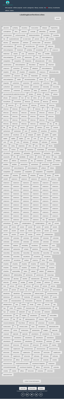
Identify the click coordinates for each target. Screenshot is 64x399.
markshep (15, 282)
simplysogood (6, 249)
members (31, 157)
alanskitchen (35, 249)
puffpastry (43, 168)
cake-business (47, 42)
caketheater (25, 42)
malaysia (41, 79)
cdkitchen (39, 157)
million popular (17, 7)
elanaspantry (30, 149)
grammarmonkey (36, 330)
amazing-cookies (49, 301)
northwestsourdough (20, 35)
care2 (26, 131)
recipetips (54, 345)
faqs (32, 160)
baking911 (46, 297)
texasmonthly (6, 157)
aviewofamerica (33, 315)
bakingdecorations (7, 304)
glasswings (16, 278)
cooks (23, 53)
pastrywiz (37, 38)
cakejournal (23, 31)
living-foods (42, 64)
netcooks (50, 319)
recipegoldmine (6, 61)
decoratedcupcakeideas (30, 79)
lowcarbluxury (35, 245)
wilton (16, 31)
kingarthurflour (54, 27)
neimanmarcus (42, 123)
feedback (41, 388)
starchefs (57, 223)
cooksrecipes (45, 75)
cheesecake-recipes (30, 308)
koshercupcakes (28, 301)
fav (46, 7)
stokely (11, 308)
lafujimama (15, 245)
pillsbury (5, 146)
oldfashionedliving (18, 275)
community (55, 127)
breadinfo (24, 315)
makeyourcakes (28, 57)
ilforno (39, 53)
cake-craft (47, 304)
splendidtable (22, 157)
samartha (15, 53)
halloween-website (39, 293)
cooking (13, 146)
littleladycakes (28, 61)
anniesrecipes (41, 323)
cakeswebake (52, 31)
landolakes (49, 160)
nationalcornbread (7, 35)
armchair (19, 57)
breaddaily (47, 53)
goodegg (23, 282)
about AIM (23, 388)
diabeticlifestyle (52, 219)
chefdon (39, 304)
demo (12, 10)
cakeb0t (19, 79)
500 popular (8, 7)
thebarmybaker (34, 75)
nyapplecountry (16, 349)
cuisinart (21, 149)
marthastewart (6, 131)
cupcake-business (7, 64)
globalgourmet (51, 271)
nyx (47, 50)
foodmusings (27, 297)
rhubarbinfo (6, 72)
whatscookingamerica (8, 46)
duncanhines (24, 27)
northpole (26, 249)
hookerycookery (7, 326)
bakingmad (44, 27)
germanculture (17, 249)
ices (44, 38)
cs (3, 105)
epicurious (5, 42)
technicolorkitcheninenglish (22, 363)
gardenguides (17, 153)
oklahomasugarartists (30, 319)
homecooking (46, 86)
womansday (45, 345)
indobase (52, 168)
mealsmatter (47, 312)
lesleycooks (46, 278)
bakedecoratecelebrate (34, 35)
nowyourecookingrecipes (9, 323)
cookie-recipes (17, 297)
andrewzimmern (6, 223)
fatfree (50, 61)
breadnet (24, 304)
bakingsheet (35, 68)
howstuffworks (6, 101)
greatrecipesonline (7, 315)
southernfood (16, 68)
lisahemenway (6, 297)
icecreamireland (39, 50)
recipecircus (35, 260)
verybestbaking (40, 149)
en (47, 79)
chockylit (5, 301)
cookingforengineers (26, 223)
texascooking (45, 249)
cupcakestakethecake (14, 38)
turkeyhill (5, 179)
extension (48, 98)
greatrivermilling (16, 271)
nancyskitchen (26, 256)
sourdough (32, 31)
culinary (25, 271)
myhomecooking (27, 293)
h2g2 (49, 223)
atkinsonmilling (53, 315)
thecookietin (51, 323)
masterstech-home (28, 349)
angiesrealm (54, 330)
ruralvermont (6, 330)
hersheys (5, 149)
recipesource (55, 50)
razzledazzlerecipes (48, 234)
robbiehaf (33, 271)
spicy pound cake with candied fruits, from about (14, 94)
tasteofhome (34, 131)
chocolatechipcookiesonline (45, 308)
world (24, 7)
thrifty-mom (31, 323)
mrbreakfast (6, 175)
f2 (15, 326)
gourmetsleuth (24, 164)
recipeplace (19, 308)
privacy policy (32, 388)
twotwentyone (23, 160)
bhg (4, 38)
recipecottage (50, 275)
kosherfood (26, 86)
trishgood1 (43, 315)
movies (41, 7)
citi (41, 98)
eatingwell (30, 134)
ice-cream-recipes (27, 38)
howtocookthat (34, 27)
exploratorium (31, 53)
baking (54, 83)
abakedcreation (15, 42)
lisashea (16, 223)
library (36, 7)
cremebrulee (12, 312)
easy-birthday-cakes (30, 46)
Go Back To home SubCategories (32, 381)
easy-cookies (37, 312)
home (37, 57)
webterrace (47, 282)
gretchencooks (29, 275)
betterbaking (46, 35)
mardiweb (26, 260)
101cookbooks (6, 153)
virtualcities (22, 72)
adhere (7, 10)
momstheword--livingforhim (38, 363)
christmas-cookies (36, 42)
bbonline (41, 175)
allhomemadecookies (40, 61)
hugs (17, 304)
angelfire (39, 134)
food (22, 98)
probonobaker (37, 297)
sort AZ (58, 18)
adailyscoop (50, 46)
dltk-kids (50, 146)
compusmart (6, 319)
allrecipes (31, 94)
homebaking (56, 35)
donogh (31, 304)
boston (47, 127)
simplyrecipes (6, 53)
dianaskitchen (6, 293)
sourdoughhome (7, 31)
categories (30, 7)
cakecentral (6, 27)
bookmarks (56, 7)
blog (43, 219)
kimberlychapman (56, 289)
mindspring (15, 175)
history (50, 7)
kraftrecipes (41, 46)
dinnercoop (25, 68)
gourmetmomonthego (52, 293)
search (53, 245)
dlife (14, 157)
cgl (23, 134)
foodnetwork (20, 50)
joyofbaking (15, 27)
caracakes (55, 297)
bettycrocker (16, 345)
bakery (55, 157)
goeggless (46, 330)
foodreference (40, 160)
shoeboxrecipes (24, 330)
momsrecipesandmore (16, 301)
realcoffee (25, 278)
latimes (35, 98)
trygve (33, 326)
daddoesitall (22, 312)
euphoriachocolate (35, 278)
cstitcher (15, 330)
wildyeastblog (42, 31)
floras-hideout (32, 64)
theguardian (6, 83)
